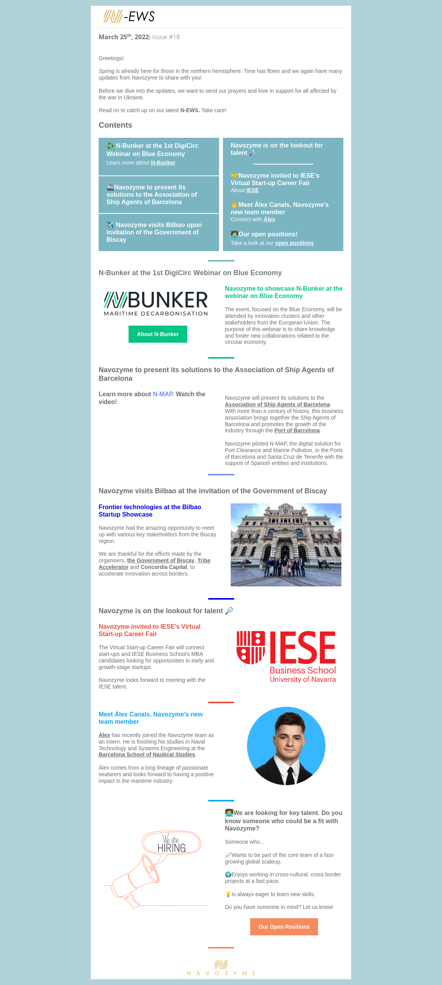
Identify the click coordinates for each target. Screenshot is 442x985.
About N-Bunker (158, 334)
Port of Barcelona (297, 430)
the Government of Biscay (161, 560)
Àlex (269, 219)
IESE (252, 190)
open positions (294, 243)
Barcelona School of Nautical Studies (147, 754)
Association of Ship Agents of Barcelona (277, 404)
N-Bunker (163, 163)
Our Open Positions (284, 927)
